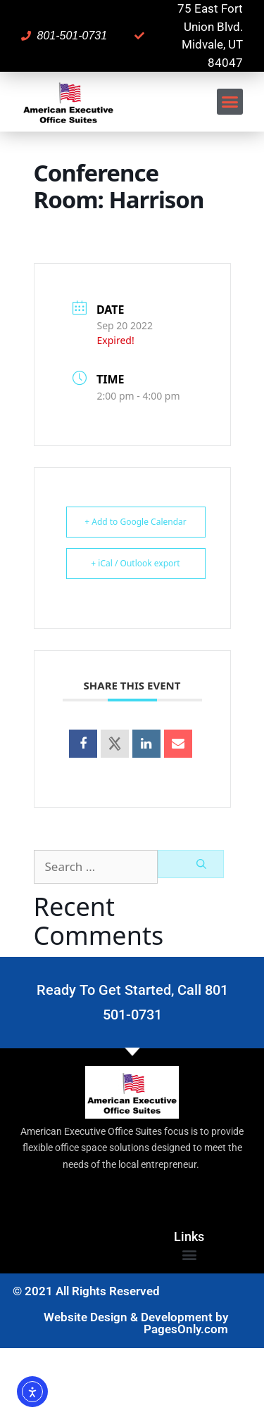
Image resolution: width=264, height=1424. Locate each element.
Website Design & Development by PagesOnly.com (136, 1323)
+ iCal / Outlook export (135, 563)
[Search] (191, 864)
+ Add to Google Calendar (135, 522)
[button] (230, 102)
